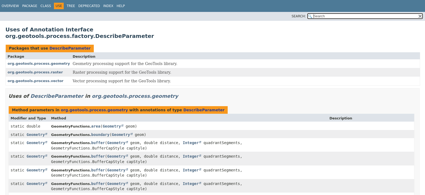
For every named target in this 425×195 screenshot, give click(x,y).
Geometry (112, 126)
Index (108, 6)
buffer (98, 143)
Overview (10, 6)
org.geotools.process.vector (35, 81)
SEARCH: (299, 16)
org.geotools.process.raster (35, 72)
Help (121, 6)
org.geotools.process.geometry (39, 63)
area (95, 126)
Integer (191, 143)
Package (29, 6)
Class (45, 6)
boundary (100, 134)
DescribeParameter (70, 48)
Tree (71, 6)
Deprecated (89, 6)
